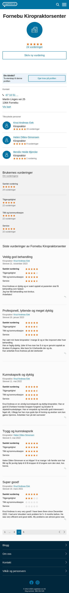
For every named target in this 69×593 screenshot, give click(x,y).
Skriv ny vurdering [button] (34, 55)
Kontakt (7, 562)
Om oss (7, 553)
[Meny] (64, 5)
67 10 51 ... (12, 95)
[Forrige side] (59, 532)
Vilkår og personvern (14, 571)
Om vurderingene (10, 176)
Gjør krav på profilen (47, 78)
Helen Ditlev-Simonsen (26, 137)
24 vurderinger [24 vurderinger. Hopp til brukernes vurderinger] (34, 47)
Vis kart (7, 106)
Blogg (6, 545)
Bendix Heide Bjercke (25, 152)
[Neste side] (64, 532)
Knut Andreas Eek (23, 122)
